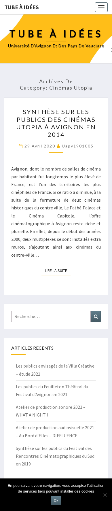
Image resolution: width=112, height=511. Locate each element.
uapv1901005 (78, 145)
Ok (56, 500)
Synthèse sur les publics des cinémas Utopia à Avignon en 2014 (56, 123)
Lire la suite (58, 270)
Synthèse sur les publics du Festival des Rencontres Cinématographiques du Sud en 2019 (55, 456)
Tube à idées (21, 7)
